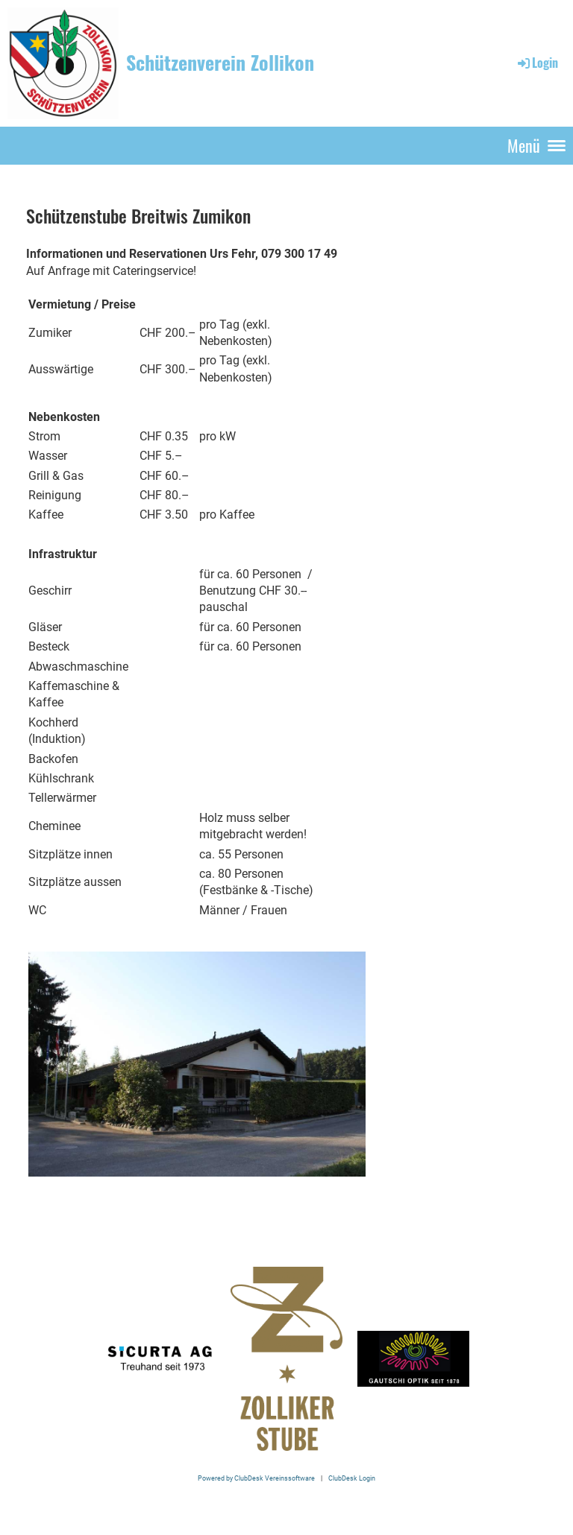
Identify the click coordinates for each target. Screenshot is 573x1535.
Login (537, 63)
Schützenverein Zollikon (220, 62)
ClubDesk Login (351, 1478)
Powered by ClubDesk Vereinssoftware (256, 1478)
